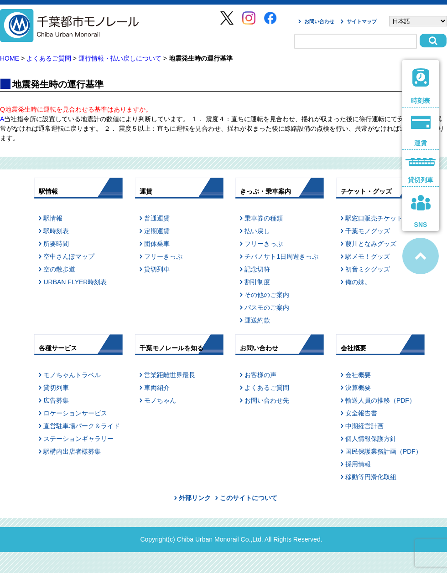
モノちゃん (160, 400)
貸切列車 (157, 269)
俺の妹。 (358, 282)
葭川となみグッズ (370, 243)
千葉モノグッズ (367, 231)
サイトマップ (362, 21)
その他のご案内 (266, 294)
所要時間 (56, 243)
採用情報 (358, 464)
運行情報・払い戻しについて (119, 58)
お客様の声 (260, 375)
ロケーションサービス (75, 413)
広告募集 (56, 400)
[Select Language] (418, 21)
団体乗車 (157, 243)
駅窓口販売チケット (374, 218)
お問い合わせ (319, 21)
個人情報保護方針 (370, 438)
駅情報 (52, 218)
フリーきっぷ (163, 256)
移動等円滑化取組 (370, 477)
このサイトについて (248, 497)
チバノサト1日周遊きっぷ (281, 256)
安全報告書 (361, 413)
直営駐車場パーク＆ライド (81, 426)
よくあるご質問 (48, 58)
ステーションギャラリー (78, 438)
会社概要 (358, 375)
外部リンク (195, 497)
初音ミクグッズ (367, 269)
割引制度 (257, 282)
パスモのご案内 (266, 307)
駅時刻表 (56, 231)
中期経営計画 (364, 426)
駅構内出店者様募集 (72, 451)
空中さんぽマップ (68, 256)
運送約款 (257, 320)
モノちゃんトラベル (72, 375)
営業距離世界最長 (169, 375)
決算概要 (358, 387)
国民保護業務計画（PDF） (383, 451)
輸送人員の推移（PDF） (380, 400)
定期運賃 (157, 231)
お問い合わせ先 (266, 400)
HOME (9, 58)
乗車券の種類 (263, 218)
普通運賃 (157, 218)
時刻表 (421, 86)
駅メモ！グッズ (367, 256)
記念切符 (257, 269)
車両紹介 (157, 387)
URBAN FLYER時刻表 (75, 282)
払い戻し (257, 231)
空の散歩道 (59, 269)
